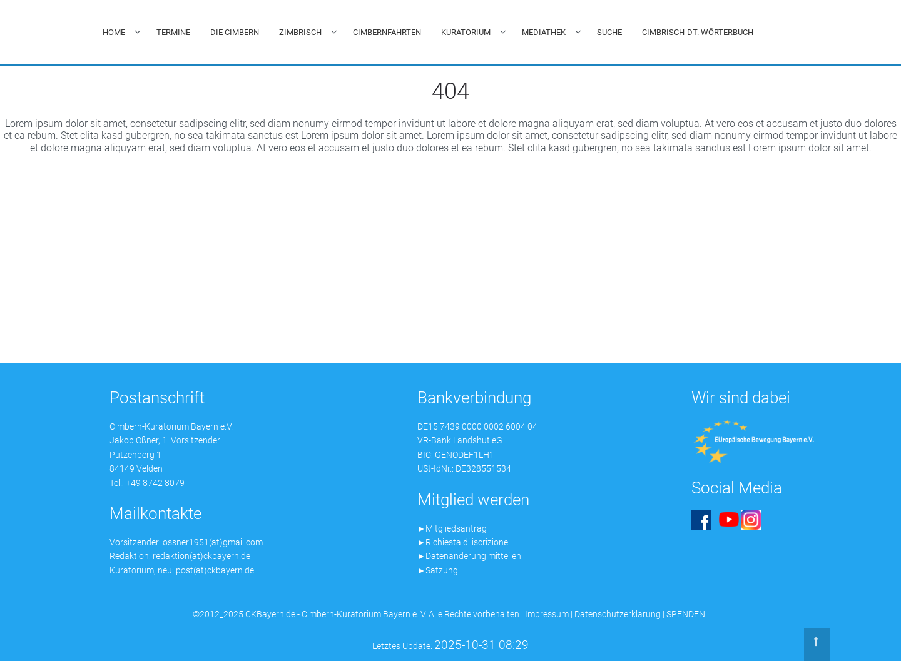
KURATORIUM (466, 32)
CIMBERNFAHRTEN (387, 32)
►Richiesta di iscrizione (463, 542)
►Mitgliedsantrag (452, 528)
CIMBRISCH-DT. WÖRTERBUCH (697, 32)
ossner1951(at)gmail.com (213, 542)
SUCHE (609, 32)
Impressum (547, 614)
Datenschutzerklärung (617, 614)
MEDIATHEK (544, 32)
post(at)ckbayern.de (215, 570)
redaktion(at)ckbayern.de (201, 556)
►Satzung (438, 570)
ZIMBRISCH (300, 32)
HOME (114, 32)
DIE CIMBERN (234, 32)
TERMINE (173, 32)
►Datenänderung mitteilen (469, 556)
